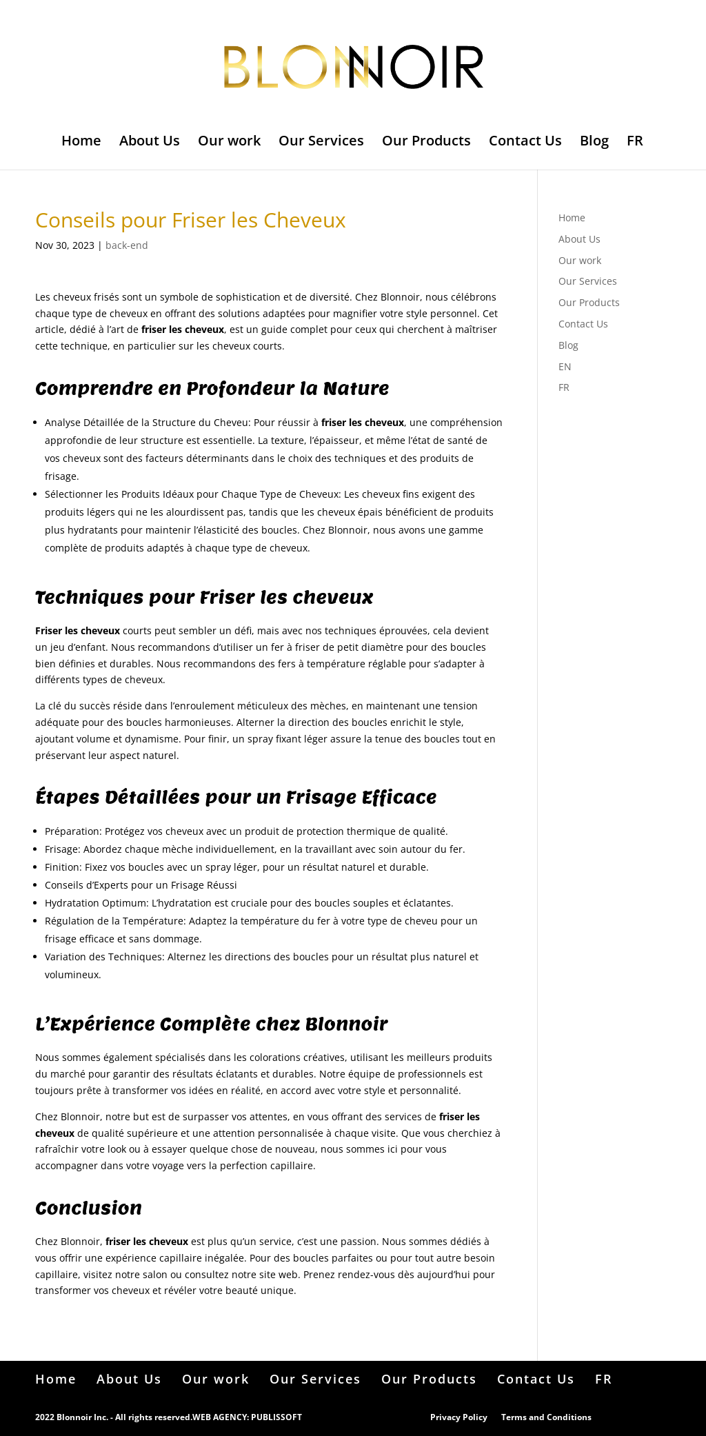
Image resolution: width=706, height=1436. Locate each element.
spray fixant (274, 738)
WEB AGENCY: (220, 1417)
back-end (126, 245)
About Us (149, 143)
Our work (229, 143)
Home (81, 143)
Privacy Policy (458, 1417)
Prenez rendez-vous (349, 1274)
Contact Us (525, 143)
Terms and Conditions (546, 1417)
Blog (594, 143)
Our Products (426, 143)
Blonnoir (400, 296)
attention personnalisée (268, 1133)
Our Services (321, 143)
